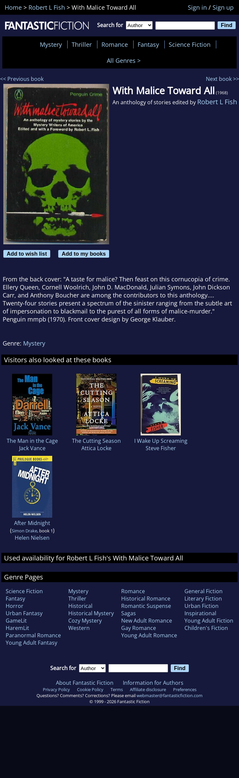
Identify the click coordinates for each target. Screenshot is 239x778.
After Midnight (32, 523)
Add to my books (84, 254)
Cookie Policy (90, 689)
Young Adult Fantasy (31, 642)
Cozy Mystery (85, 620)
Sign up (223, 7)
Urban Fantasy (24, 613)
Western (79, 628)
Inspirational (200, 613)
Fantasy (148, 44)
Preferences (184, 689)
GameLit (16, 620)
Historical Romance (145, 598)
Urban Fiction (201, 606)
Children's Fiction (206, 628)
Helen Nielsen (32, 537)
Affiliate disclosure (148, 689)
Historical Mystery (91, 613)
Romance (114, 44)
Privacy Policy (56, 689)
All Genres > (125, 60)
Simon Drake (24, 531)
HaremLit (17, 628)
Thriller (82, 44)
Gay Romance (138, 628)
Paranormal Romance (33, 635)
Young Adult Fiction (208, 620)
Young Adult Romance (149, 635)
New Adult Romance (146, 620)
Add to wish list (27, 254)
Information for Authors (153, 682)
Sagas (128, 613)
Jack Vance (32, 448)
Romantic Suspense (146, 606)
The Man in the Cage (32, 440)
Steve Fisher (161, 448)
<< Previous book (22, 79)
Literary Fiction (203, 598)
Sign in (197, 7)
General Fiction (203, 591)
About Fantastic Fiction (84, 682)
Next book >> (222, 79)
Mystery (51, 44)
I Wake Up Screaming (160, 440)
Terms (116, 689)
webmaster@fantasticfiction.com (170, 695)
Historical (80, 606)
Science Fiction (190, 44)
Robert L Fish (217, 101)
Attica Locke (96, 448)
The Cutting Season (96, 440)
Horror (14, 606)
